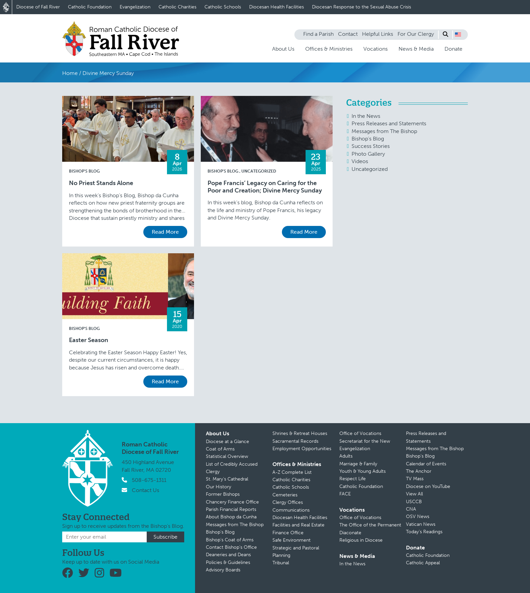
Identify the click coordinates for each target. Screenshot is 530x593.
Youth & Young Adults (362, 471)
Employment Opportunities (301, 449)
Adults (346, 456)
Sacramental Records (295, 441)
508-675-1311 (149, 480)
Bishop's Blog (84, 171)
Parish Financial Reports (231, 509)
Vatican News (420, 524)
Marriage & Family (358, 464)
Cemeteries (284, 495)
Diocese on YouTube (428, 486)
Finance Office (288, 533)
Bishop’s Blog (220, 532)
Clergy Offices (287, 502)
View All (414, 494)
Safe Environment (291, 540)
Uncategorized (258, 171)
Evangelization (135, 7)
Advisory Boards (223, 570)
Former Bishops (223, 494)
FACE (345, 494)
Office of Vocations (360, 433)
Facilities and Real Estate (298, 525)
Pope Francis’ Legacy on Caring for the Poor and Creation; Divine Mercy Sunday (265, 187)
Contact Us (145, 490)
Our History (218, 487)
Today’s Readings (424, 532)
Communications (291, 510)
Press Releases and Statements (389, 123)
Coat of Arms (220, 449)
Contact (348, 34)
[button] (458, 34)
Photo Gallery (368, 154)
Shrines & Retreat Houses (299, 433)
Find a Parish (318, 34)
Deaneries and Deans (228, 555)
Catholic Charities (177, 7)
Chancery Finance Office (232, 502)
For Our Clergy (415, 34)
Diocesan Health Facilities (276, 7)
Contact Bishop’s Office (231, 547)
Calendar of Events (426, 464)
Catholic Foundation (90, 7)
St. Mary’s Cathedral (227, 479)
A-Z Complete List (292, 472)
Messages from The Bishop (384, 131)
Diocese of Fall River (38, 7)
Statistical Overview (227, 456)
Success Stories (371, 146)
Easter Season (88, 340)
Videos (360, 161)
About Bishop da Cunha (231, 517)
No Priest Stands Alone (101, 183)
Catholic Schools (222, 7)
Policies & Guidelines (228, 562)
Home (70, 73)
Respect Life (352, 479)
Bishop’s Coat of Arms (230, 540)
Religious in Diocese (361, 540)
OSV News (417, 516)
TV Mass (415, 479)
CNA (411, 509)
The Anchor (418, 471)
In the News (366, 116)
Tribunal (280, 563)
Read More (165, 232)
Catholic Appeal (423, 563)
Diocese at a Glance (227, 441)
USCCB (414, 502)
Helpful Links (377, 34)
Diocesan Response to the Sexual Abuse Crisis (361, 7)
